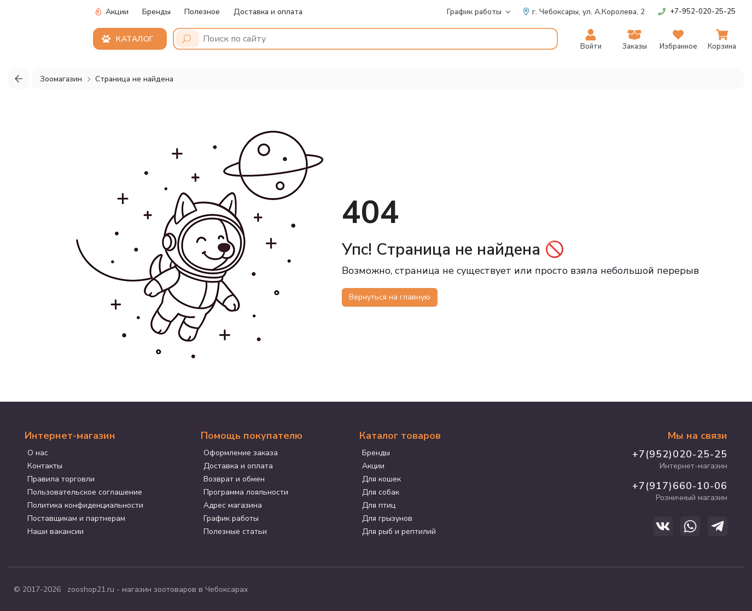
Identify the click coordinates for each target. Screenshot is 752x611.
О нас (37, 453)
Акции (112, 12)
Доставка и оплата (268, 12)
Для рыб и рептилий (399, 531)
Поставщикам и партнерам (76, 518)
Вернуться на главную (389, 297)
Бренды (156, 12)
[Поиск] (187, 39)
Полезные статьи (235, 531)
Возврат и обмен (234, 479)
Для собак (380, 492)
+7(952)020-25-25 (679, 454)
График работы (474, 12)
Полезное (202, 12)
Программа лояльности (245, 492)
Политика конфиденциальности (85, 505)
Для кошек (381, 479)
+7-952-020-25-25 (703, 11)
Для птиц (378, 505)
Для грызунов (387, 518)
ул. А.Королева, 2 (583, 12)
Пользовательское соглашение (84, 492)
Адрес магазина (232, 505)
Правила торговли (61, 479)
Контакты (44, 466)
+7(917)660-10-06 (679, 485)
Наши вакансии (55, 531)
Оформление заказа (240, 453)
